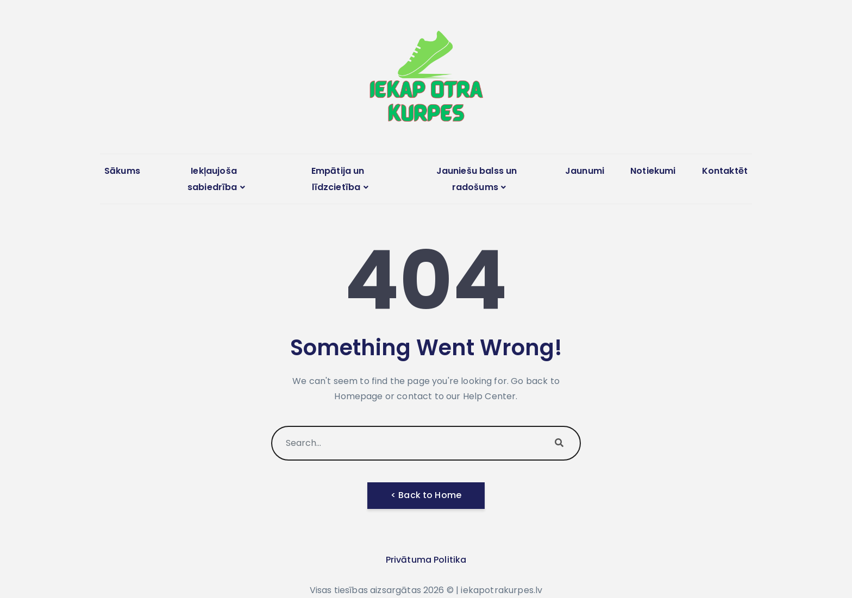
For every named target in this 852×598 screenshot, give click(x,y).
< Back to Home (426, 495)
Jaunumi (584, 171)
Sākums (122, 171)
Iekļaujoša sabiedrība (212, 179)
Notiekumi (652, 171)
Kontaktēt (725, 171)
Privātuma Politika (426, 559)
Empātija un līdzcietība (338, 179)
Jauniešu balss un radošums (476, 179)
